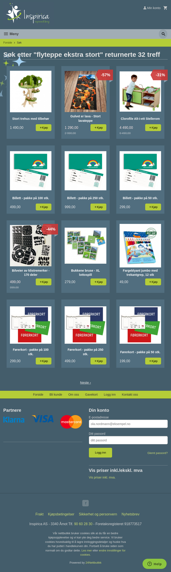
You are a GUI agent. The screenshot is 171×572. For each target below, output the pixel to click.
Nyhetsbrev (130, 515)
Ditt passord (97, 433)
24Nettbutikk (93, 563)
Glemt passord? (157, 453)
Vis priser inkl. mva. (102, 477)
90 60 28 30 (83, 524)
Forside (7, 42)
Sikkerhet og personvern (98, 515)
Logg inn (110, 394)
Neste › (85, 382)
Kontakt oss (130, 394)
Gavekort (91, 394)
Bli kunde (55, 394)
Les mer (87, 551)
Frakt (39, 515)
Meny (11, 34)
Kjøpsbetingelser (61, 515)
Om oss (73, 394)
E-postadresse (99, 417)
